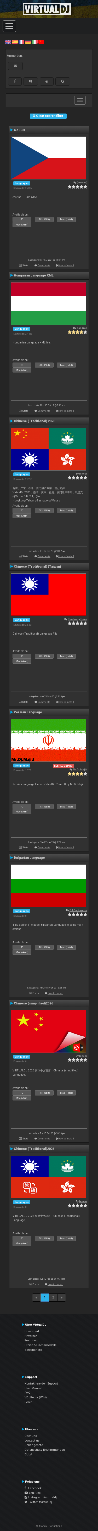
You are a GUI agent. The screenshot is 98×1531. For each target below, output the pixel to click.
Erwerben (31, 1336)
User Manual (33, 1388)
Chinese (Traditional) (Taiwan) (37, 566)
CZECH (19, 130)
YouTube (33, 1493)
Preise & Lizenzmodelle (40, 1345)
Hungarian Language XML (34, 275)
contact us (32, 1440)
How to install (66, 265)
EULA (28, 1454)
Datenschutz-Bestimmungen (45, 1449)
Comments (44, 265)
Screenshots (33, 1350)
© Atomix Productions (49, 1526)
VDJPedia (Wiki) (36, 1397)
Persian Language (28, 712)
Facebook (33, 1488)
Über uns (31, 1436)
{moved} (82, 182)
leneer (83, 473)
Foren (28, 1402)
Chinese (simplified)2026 (33, 1003)
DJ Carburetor (78, 910)
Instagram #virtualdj (41, 1497)
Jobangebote (34, 1445)
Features (31, 1340)
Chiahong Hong (77, 619)
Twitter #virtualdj (38, 1502)
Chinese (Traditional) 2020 (34, 421)
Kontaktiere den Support (41, 1383)
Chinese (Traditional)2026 (34, 1149)
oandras (82, 327)
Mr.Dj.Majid (80, 769)
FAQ (28, 1392)
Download (32, 1331)
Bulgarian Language (29, 858)
